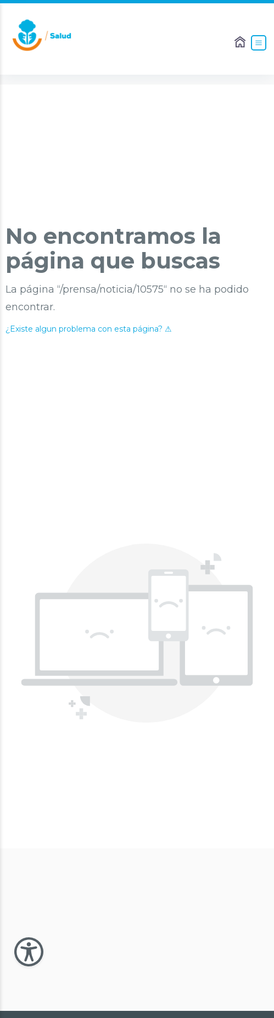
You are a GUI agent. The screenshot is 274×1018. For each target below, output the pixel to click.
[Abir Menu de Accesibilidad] (29, 952)
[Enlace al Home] (241, 42)
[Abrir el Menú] (258, 43)
